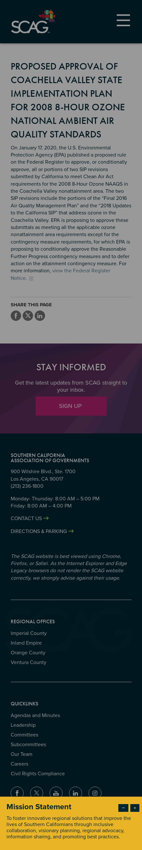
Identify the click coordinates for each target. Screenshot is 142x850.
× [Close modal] (135, 808)
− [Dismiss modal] (123, 808)
